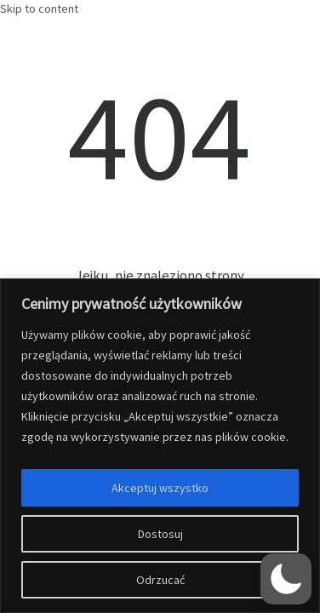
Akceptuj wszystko (160, 488)
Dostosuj (160, 533)
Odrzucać (160, 579)
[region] (160, 445)
